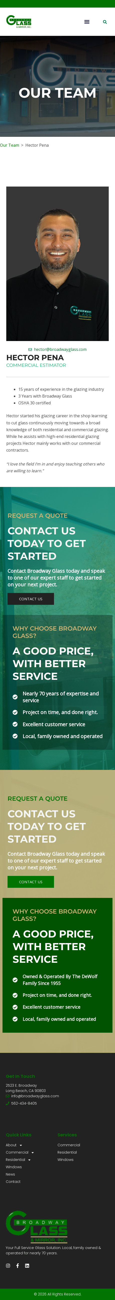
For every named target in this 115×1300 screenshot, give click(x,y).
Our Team (9, 145)
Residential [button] (18, 1159)
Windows (14, 1166)
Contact (13, 1181)
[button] (87, 22)
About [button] (14, 1145)
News (10, 1174)
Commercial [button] (20, 1152)
